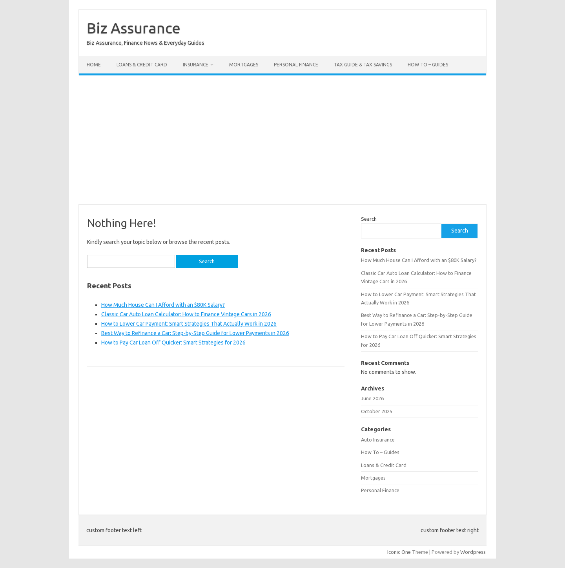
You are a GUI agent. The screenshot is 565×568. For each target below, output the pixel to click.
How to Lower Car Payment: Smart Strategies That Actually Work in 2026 (189, 324)
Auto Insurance (378, 439)
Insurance (195, 64)
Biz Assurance (133, 28)
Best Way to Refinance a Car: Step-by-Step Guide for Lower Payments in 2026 (195, 333)
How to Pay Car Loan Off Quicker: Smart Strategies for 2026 (173, 342)
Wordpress (473, 552)
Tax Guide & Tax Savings (363, 64)
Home (94, 64)
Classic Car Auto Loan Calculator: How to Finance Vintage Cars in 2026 (186, 314)
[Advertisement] (282, 140)
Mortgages (243, 64)
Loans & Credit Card (142, 64)
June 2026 (372, 398)
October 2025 (376, 411)
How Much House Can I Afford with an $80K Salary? (163, 305)
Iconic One (399, 552)
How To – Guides (428, 64)
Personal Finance (296, 64)
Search (369, 219)
